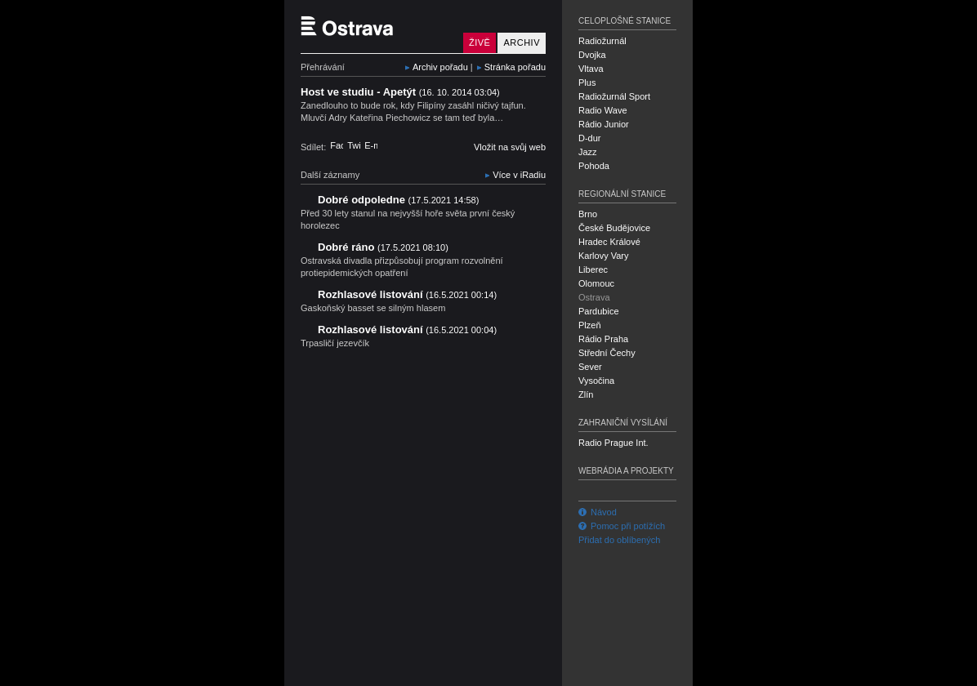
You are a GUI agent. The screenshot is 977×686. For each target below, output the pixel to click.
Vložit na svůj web (510, 147)
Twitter (353, 145)
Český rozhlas (328, 672)
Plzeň (589, 325)
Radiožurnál (602, 41)
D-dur (589, 138)
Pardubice (598, 311)
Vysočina (596, 380)
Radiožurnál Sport (614, 96)
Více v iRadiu (519, 175)
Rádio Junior (603, 124)
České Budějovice (614, 228)
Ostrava (594, 297)
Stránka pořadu (515, 67)
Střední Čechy (607, 353)
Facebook (336, 145)
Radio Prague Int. (613, 443)
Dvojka (592, 55)
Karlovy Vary (603, 256)
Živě (479, 42)
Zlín (585, 394)
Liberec (593, 269)
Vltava (591, 69)
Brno (587, 214)
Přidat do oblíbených (619, 540)
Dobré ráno (383, 247)
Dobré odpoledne (398, 200)
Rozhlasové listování (407, 294)
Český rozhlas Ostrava (378, 26)
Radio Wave (602, 110)
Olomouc (596, 283)
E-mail (370, 145)
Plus (587, 82)
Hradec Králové (609, 242)
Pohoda (593, 166)
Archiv (521, 42)
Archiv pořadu (440, 67)
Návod (597, 512)
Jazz (587, 152)
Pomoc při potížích (621, 526)
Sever (590, 367)
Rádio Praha (603, 339)
